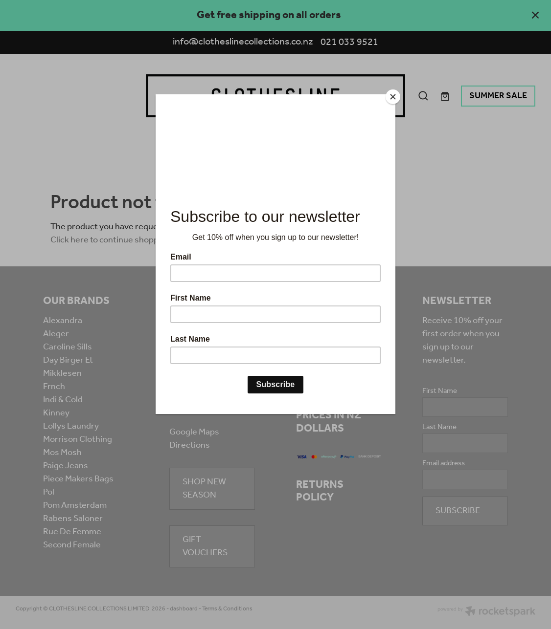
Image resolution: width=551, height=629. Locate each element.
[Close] (393, 96)
